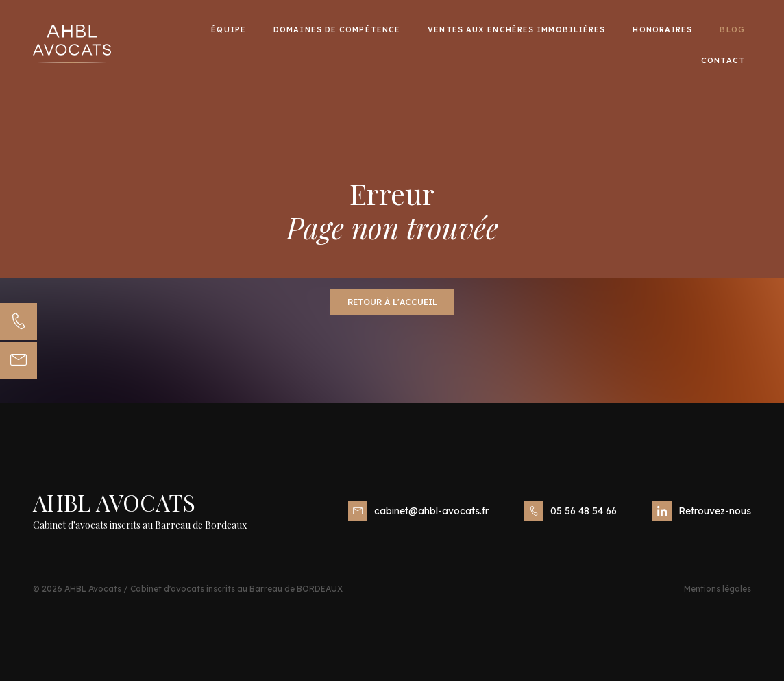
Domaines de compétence (336, 29)
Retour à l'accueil (392, 302)
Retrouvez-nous (701, 511)
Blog (732, 29)
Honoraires (662, 29)
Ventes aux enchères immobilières (516, 29)
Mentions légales (717, 589)
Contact (723, 59)
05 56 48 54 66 (570, 511)
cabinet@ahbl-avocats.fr (418, 511)
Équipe (228, 29)
